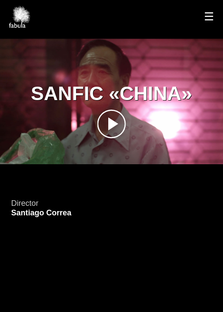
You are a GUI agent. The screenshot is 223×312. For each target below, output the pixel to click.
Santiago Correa (41, 212)
